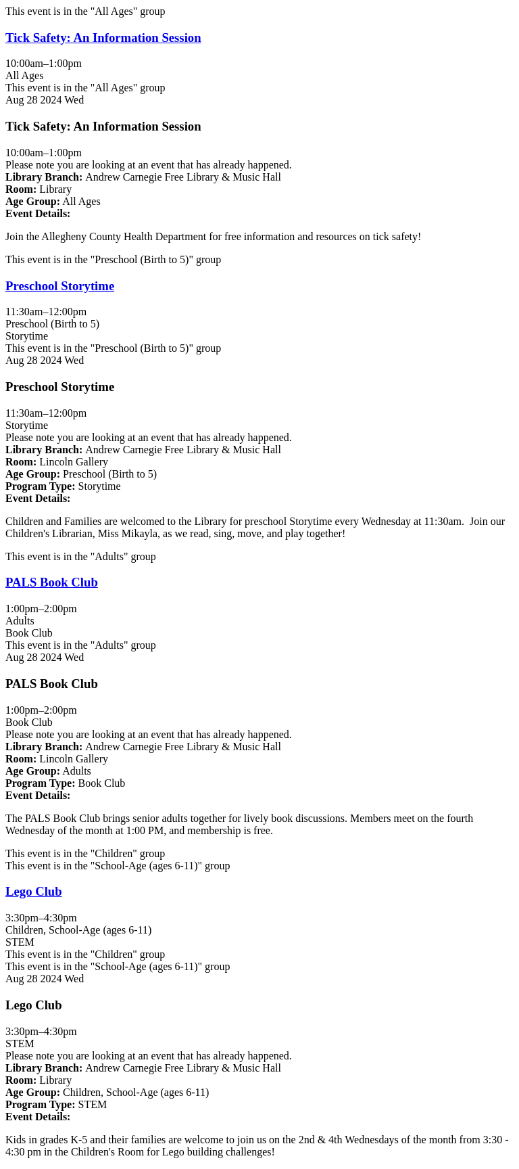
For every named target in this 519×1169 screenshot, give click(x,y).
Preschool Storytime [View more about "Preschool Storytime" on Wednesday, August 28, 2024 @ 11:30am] (59, 286)
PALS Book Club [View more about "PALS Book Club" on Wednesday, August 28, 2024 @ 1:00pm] (51, 582)
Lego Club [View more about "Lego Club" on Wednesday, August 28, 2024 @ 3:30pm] (33, 891)
